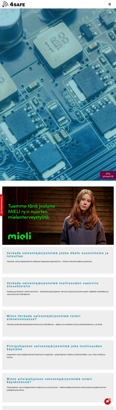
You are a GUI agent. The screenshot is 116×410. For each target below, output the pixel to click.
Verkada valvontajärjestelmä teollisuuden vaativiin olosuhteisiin (53, 285)
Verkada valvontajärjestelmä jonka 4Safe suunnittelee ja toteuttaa (58, 254)
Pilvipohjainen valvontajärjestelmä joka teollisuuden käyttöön (54, 348)
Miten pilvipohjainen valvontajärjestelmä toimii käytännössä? (49, 380)
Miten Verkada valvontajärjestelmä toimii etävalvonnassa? (44, 317)
